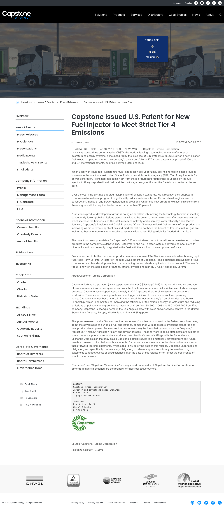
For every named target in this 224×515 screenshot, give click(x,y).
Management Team (31, 197)
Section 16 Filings (28, 338)
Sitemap (146, 505)
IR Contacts (25, 204)
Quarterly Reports (29, 331)
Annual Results (27, 244)
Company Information (31, 183)
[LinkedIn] (208, 3)
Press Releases (69, 105)
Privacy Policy (77, 505)
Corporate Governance (32, 349)
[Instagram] (196, 3)
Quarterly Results (29, 237)
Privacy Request (95, 505)
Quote (21, 285)
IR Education (24, 255)
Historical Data (27, 299)
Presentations (27, 151)
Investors (177, 3)
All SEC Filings (26, 317)
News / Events (45, 105)
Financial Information (30, 223)
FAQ (20, 211)
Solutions (101, 14)
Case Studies (178, 14)
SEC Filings (23, 310)
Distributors (155, 14)
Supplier (188, 3)
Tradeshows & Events (32, 165)
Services (136, 14)
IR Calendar (25, 144)
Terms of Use (160, 505)
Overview (22, 119)
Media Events (26, 158)
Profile (21, 190)
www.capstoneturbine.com (88, 155)
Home (17, 104)
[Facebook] (214, 3)
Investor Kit (23, 266)
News (196, 14)
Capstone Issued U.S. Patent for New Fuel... (109, 105)
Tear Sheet (30, 393)
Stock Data (23, 278)
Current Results (28, 230)
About (210, 14)
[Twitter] (220, 3)
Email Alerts (25, 172)
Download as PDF (188, 144)
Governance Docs (29, 371)
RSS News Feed (33, 407)
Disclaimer (133, 505)
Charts (22, 292)
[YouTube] (202, 3)
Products (119, 14)
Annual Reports (28, 324)
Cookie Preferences (116, 505)
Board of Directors (30, 357)
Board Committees (30, 364)
